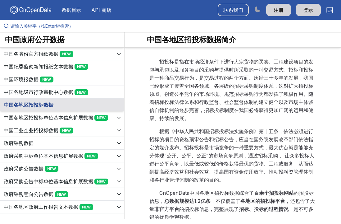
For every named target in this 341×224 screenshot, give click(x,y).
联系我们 (233, 10)
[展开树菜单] (62, 54)
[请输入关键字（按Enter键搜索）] (173, 26)
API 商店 (101, 10)
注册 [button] (279, 10)
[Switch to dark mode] (257, 9)
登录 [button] (308, 10)
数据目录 (71, 10)
